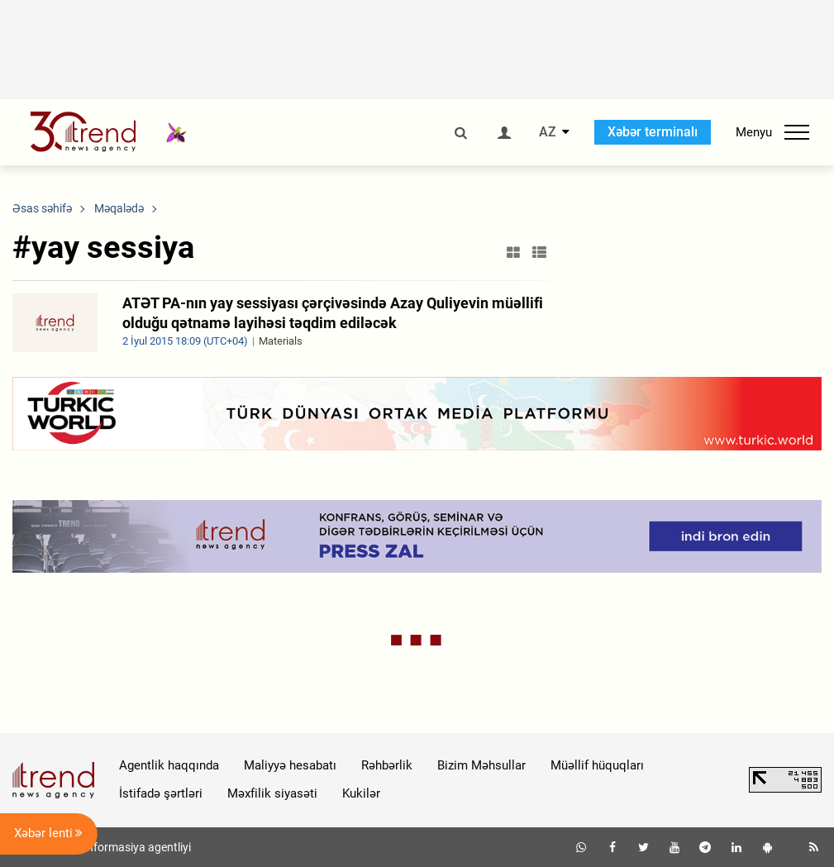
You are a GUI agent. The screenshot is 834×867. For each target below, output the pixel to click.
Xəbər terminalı (653, 132)
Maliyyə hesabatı (290, 765)
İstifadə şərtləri (161, 793)
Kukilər (361, 793)
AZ (547, 132)
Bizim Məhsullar (481, 765)
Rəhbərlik (386, 765)
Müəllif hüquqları (597, 765)
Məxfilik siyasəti (272, 793)
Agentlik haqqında (169, 765)
